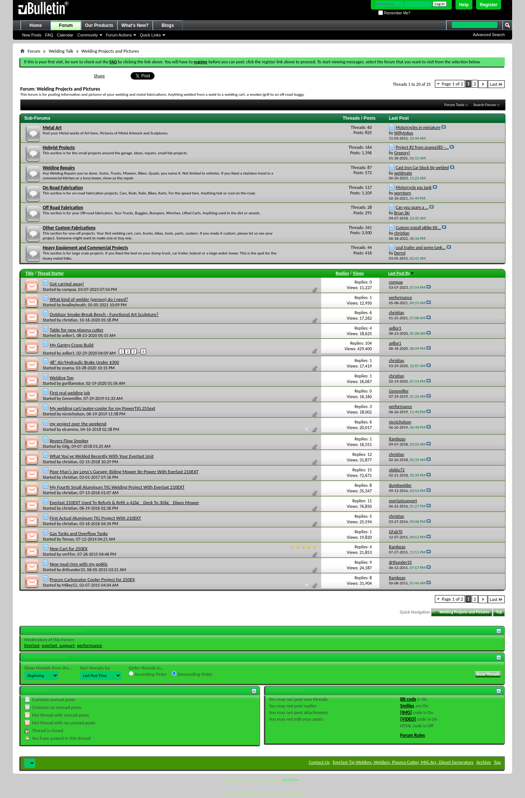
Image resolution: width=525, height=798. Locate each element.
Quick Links (150, 35)
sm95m (68, 554)
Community (87, 35)
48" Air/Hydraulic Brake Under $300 (84, 362)
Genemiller (72, 398)
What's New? (135, 25)
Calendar (65, 35)
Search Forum (484, 104)
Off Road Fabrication (63, 207)
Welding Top (62, 377)
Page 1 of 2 (452, 84)
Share (99, 75)
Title (29, 273)
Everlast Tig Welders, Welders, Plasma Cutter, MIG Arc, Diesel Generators (403, 762)
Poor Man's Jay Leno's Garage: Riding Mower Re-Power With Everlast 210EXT (124, 471)
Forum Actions (119, 35)
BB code (408, 699)
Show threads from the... (48, 668)
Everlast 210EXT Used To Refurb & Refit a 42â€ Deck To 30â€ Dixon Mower (124, 502)
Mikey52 (70, 585)
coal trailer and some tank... (421, 247)
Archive (483, 762)
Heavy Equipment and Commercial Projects (85, 247)
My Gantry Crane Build (71, 345)
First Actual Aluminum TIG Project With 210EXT (95, 518)
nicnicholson (73, 413)
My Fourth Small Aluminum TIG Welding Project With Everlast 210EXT (117, 487)
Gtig (66, 446)
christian (70, 320)
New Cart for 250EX (69, 548)
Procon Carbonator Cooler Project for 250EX (92, 579)
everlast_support (58, 645)
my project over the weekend (78, 423)
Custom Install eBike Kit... (418, 227)
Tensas (68, 539)
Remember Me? (394, 13)
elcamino (70, 429)
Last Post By (401, 273)
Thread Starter (51, 273)
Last (496, 84)
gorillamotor (73, 383)
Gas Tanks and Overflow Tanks (79, 533)
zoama (68, 367)
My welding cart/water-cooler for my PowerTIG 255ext (102, 408)
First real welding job (70, 393)
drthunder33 (73, 569)
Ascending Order (148, 674)
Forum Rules (412, 735)
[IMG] (406, 712)
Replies (342, 273)
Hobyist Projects (59, 147)
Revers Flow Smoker (69, 440)
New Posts (32, 35)
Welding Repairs (59, 168)
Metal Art (52, 127)
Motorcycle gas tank (414, 187)
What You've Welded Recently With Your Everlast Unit (102, 456)
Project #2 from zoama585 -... (422, 147)
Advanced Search (489, 34)
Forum (65, 25)
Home (35, 25)
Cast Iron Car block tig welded (422, 167)
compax (69, 289)
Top (499, 612)
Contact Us (319, 762)
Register (488, 4)
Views (358, 273)
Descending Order (192, 674)
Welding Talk (61, 51)
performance (89, 645)
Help (464, 4)
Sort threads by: (95, 668)
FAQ (49, 35)
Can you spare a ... (412, 207)
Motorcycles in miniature (418, 127)
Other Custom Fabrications (69, 228)
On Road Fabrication (63, 187)
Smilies (407, 706)
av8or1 (68, 335)
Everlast (31, 645)
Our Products (99, 25)
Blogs (168, 25)
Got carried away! (67, 283)
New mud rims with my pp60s (78, 564)
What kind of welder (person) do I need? (89, 299)
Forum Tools (454, 104)
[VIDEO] (408, 719)
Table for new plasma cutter (76, 330)
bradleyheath (74, 304)
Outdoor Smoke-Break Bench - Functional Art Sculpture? (104, 314)
